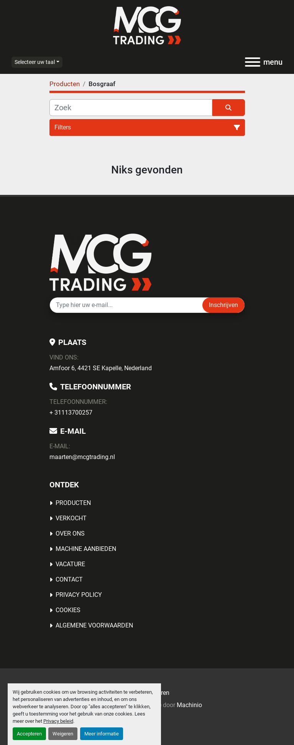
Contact (69, 579)
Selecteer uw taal (35, 62)
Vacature (70, 564)
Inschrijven (223, 305)
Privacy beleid (58, 721)
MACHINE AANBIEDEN (86, 548)
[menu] (252, 62)
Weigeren (63, 734)
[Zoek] (130, 107)
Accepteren (29, 734)
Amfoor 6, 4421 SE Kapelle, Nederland (100, 368)
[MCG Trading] (100, 261)
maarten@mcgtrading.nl (82, 457)
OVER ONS (70, 533)
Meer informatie (101, 734)
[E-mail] (126, 305)
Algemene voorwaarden (94, 625)
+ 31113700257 (70, 412)
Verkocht (71, 518)
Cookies (68, 610)
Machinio (189, 705)
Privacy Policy (79, 594)
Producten (73, 502)
